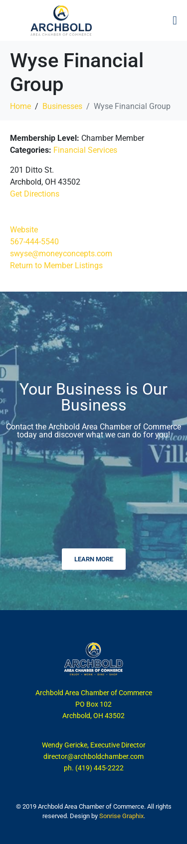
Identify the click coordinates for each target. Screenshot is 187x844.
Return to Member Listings (56, 265)
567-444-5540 (34, 241)
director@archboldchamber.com (93, 756)
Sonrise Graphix (121, 816)
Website (24, 229)
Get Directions (34, 194)
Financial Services (85, 150)
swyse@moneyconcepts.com (61, 253)
